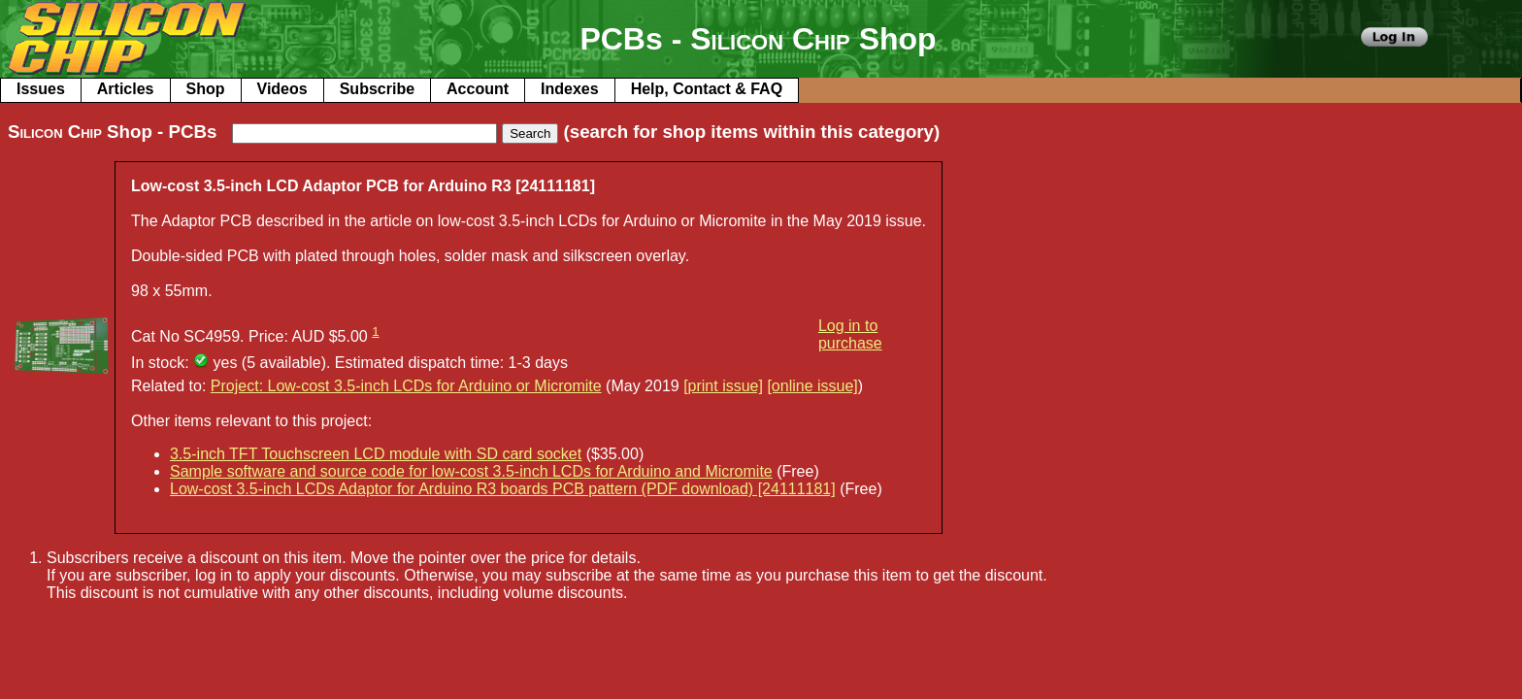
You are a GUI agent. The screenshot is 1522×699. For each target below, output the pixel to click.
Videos (282, 89)
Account (478, 89)
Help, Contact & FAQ (706, 89)
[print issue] (723, 386)
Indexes (570, 89)
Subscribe (377, 89)
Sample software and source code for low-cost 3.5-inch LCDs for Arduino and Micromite (471, 471)
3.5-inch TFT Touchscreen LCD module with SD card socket (375, 454)
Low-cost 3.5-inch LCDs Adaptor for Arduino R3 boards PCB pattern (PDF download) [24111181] (503, 489)
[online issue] (812, 386)
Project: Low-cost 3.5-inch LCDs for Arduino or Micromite (406, 386)
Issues (41, 89)
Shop (205, 89)
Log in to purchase (850, 334)
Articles (125, 89)
